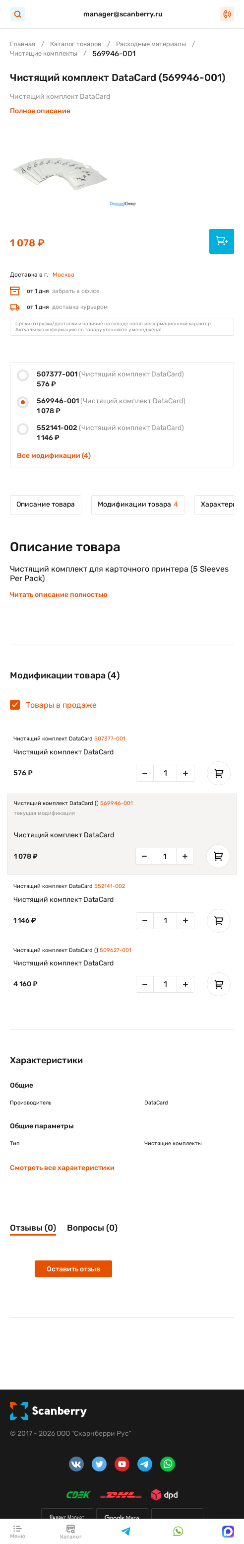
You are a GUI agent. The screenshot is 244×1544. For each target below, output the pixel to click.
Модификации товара (138, 504)
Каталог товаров (75, 44)
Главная (22, 44)
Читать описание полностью (59, 594)
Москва (63, 274)
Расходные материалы (151, 44)
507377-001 (109, 738)
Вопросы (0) (92, 1228)
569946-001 (116, 803)
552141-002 (109, 886)
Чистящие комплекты (43, 53)
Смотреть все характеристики (62, 1168)
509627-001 (115, 950)
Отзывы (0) (33, 1228)
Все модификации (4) (54, 455)
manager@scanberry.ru (123, 14)
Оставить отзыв (73, 1269)
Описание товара (45, 504)
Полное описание (40, 111)
